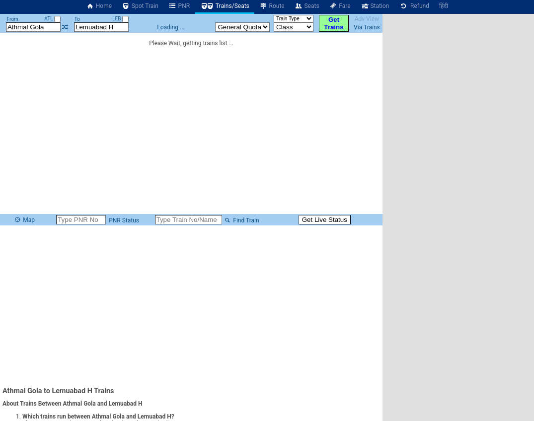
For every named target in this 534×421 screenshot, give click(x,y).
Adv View (367, 18)
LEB (120, 18)
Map (24, 219)
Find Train (241, 220)
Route (272, 5)
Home (99, 5)
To (77, 19)
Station (375, 5)
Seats (307, 5)
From (12, 19)
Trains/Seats (224, 5)
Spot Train (140, 5)
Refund (414, 5)
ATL (52, 18)
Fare (340, 5)
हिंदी (443, 5)
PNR (179, 5)
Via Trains (367, 27)
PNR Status (123, 220)
